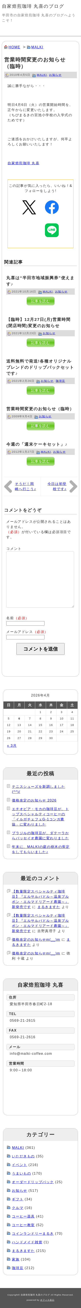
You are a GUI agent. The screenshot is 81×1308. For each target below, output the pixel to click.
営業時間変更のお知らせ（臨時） (40, 409)
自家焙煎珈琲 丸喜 (23, 163)
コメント (13, 548)
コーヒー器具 (23, 1216)
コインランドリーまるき (33, 1233)
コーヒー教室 (23, 1225)
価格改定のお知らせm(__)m (36, 939)
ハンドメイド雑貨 (27, 1242)
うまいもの (21, 1173)
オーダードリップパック (33, 1182)
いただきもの (23, 1156)
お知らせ (55, 74)
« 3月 (12, 745)
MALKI (37, 47)
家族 (15, 1259)
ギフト (17, 1199)
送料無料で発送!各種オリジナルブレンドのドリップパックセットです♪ (40, 367)
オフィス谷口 (47, 1300)
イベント (19, 1165)
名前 (17, 618)
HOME (14, 47)
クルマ (17, 1208)
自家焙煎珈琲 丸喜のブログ (33, 6)
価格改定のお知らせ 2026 (34, 800)
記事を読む (40, 301)
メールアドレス (27, 632)
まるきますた (48, 907)
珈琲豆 (60, 381)
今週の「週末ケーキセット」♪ (36, 444)
